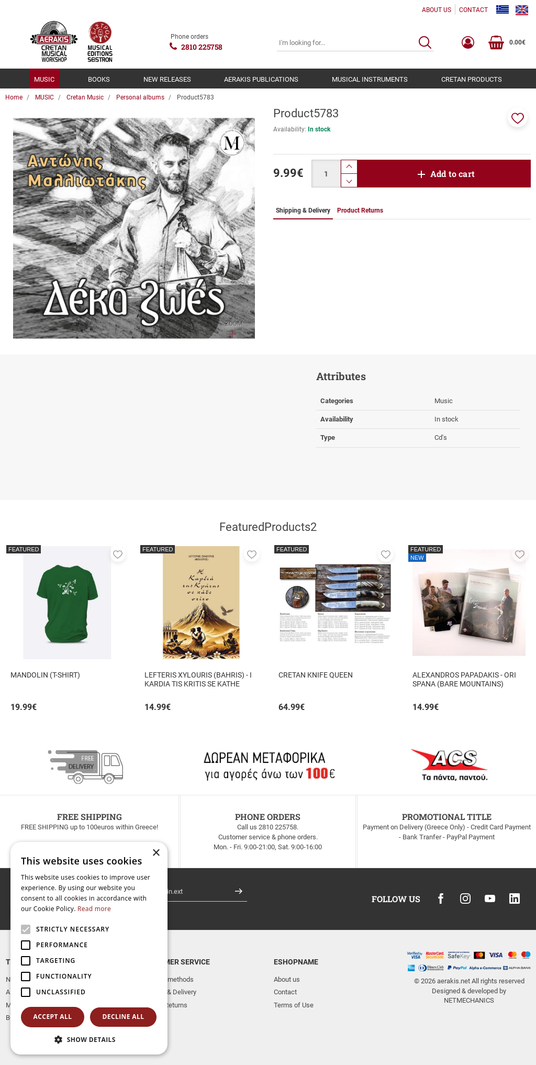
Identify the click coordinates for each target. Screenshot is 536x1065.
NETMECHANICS (469, 1000)
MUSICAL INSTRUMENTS (370, 79)
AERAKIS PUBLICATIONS (261, 79)
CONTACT (473, 10)
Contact (285, 992)
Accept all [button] (53, 1016)
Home (14, 97)
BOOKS (99, 79)
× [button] (156, 853)
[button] (518, 117)
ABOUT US (436, 10)
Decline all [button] (123, 1016)
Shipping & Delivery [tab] (303, 210)
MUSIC (44, 79)
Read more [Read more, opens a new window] (94, 908)
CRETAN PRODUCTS (471, 79)
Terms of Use (294, 1005)
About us (287, 979)
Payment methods (167, 979)
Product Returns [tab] (360, 210)
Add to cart (452, 173)
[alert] (89, 948)
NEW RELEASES (167, 79)
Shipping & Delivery (168, 992)
